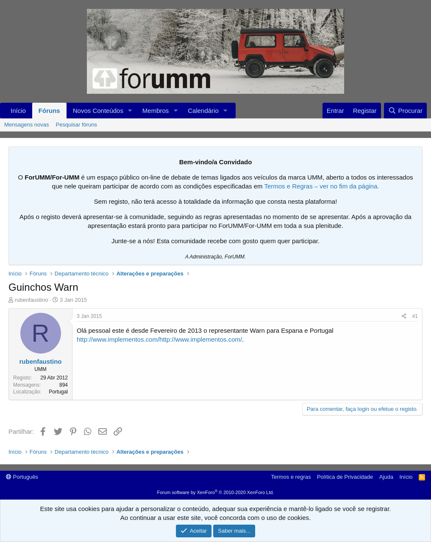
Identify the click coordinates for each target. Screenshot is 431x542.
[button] (130, 110)
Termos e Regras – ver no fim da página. (321, 186)
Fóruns (49, 110)
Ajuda (386, 477)
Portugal (58, 392)
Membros (155, 110)
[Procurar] (405, 110)
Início (18, 110)
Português (22, 477)
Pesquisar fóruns (76, 124)
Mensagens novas (26, 124)
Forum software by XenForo (215, 492)
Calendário (203, 110)
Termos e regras (291, 477)
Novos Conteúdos (98, 110)
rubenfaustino (31, 300)
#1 (415, 316)
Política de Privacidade (345, 477)
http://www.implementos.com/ (118, 339)
